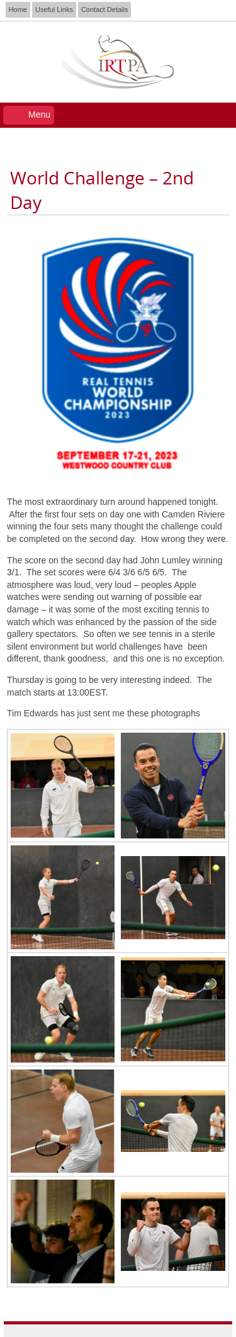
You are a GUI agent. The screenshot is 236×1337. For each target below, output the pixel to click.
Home (18, 9)
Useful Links (54, 9)
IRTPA (118, 62)
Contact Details (104, 9)
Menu (39, 115)
